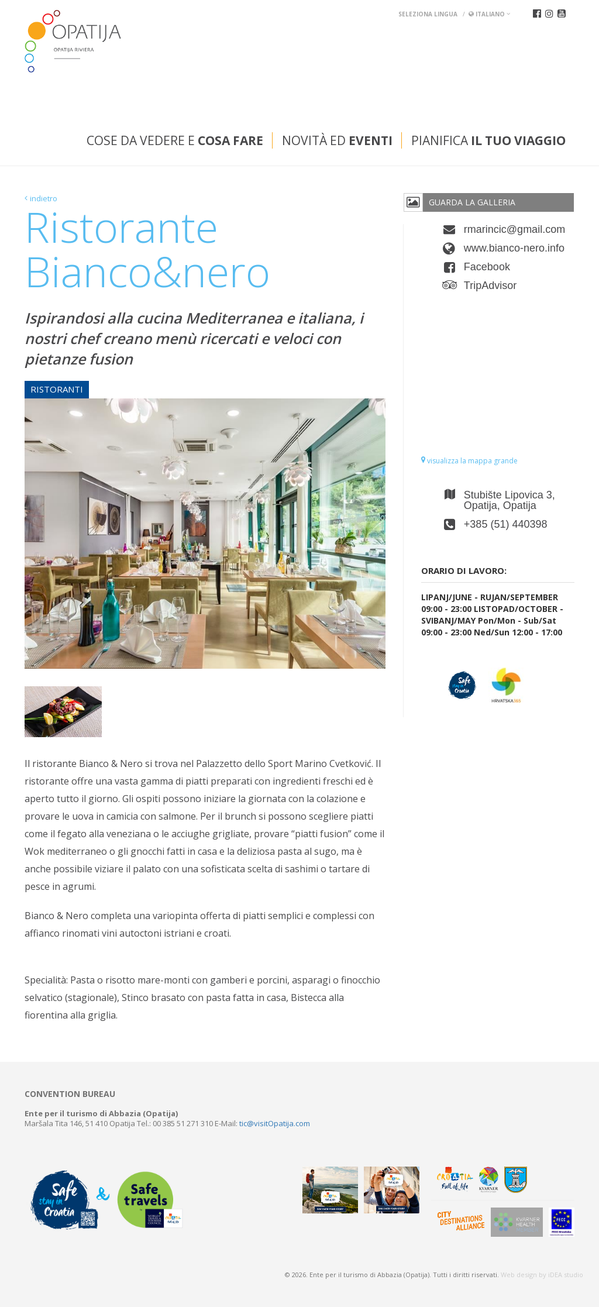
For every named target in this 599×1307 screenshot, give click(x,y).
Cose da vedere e (175, 140)
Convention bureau (70, 1094)
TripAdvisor (490, 285)
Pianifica (488, 140)
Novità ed (337, 140)
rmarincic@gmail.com (514, 229)
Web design (519, 1274)
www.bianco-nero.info (514, 248)
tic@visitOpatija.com (274, 1123)
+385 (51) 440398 (506, 524)
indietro (43, 198)
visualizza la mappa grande (469, 461)
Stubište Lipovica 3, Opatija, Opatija (509, 500)
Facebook (487, 267)
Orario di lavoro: (464, 570)
